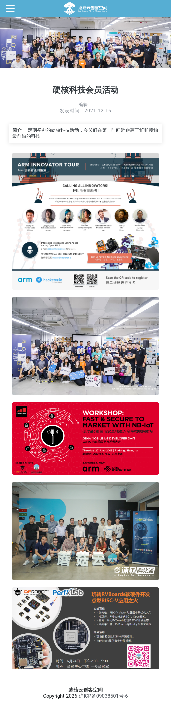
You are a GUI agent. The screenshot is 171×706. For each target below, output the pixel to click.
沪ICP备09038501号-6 (103, 696)
